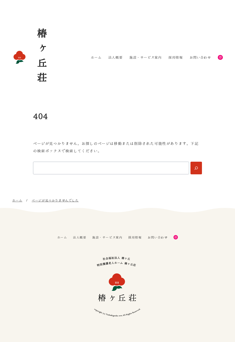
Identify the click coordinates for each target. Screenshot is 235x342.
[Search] (196, 168)
